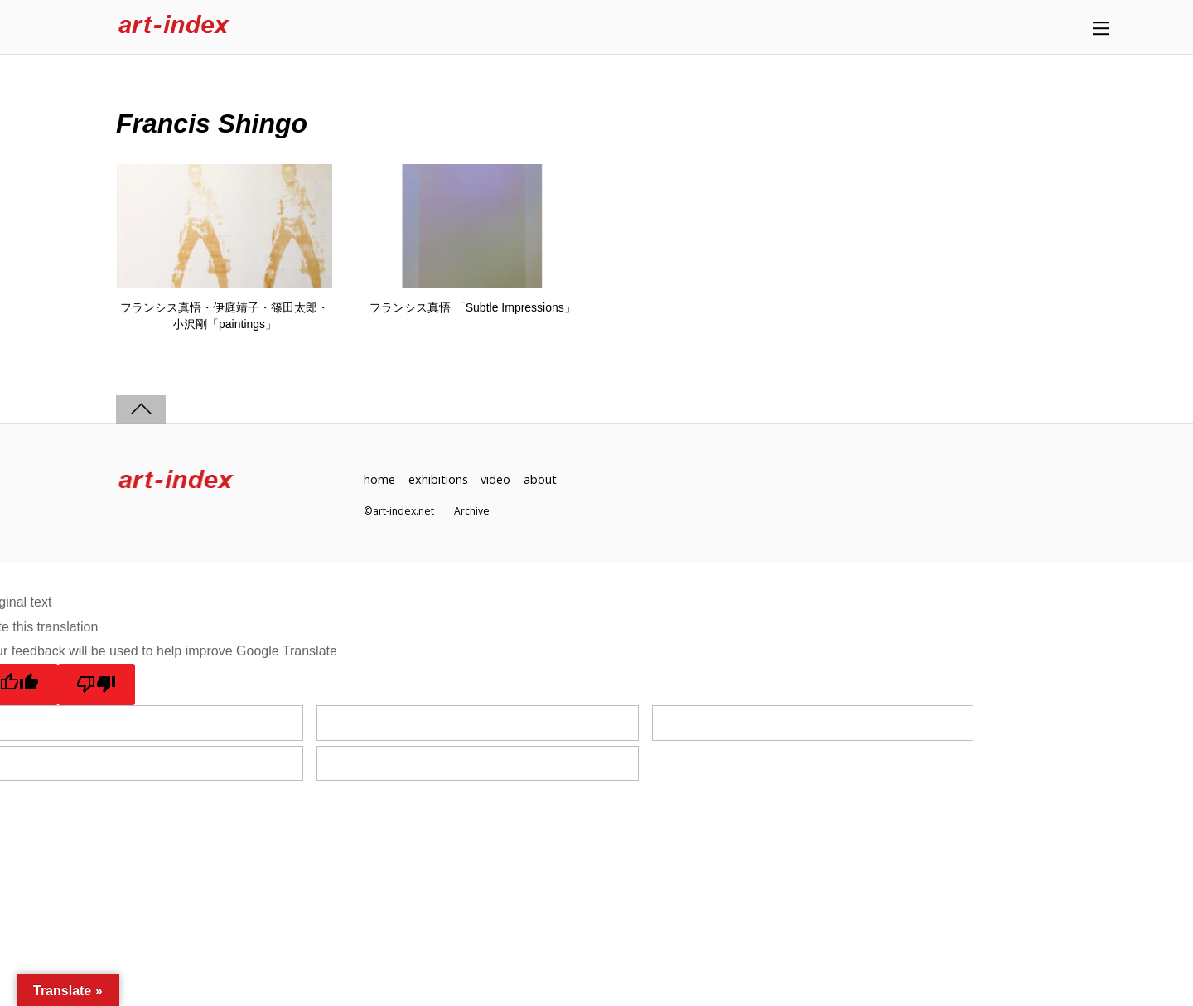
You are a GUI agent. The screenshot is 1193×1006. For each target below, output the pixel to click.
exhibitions (438, 479)
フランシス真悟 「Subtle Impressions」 (472, 307)
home (379, 479)
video (495, 479)
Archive (472, 511)
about (540, 479)
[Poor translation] (96, 684)
